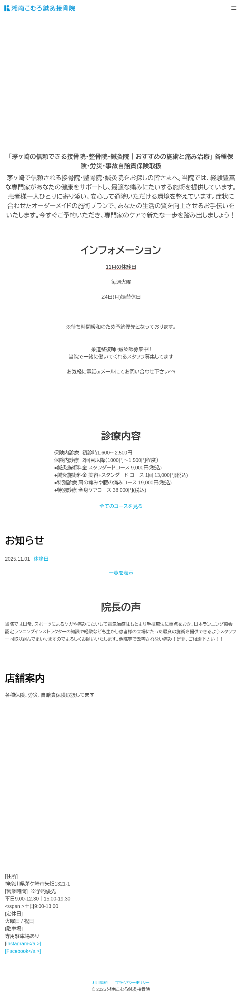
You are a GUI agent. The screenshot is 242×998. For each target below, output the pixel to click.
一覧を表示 (121, 573)
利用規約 (100, 983)
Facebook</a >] (23, 951)
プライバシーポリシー (132, 983)
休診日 (41, 559)
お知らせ (24, 540)
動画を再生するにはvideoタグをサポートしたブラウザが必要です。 (121, 76)
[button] (234, 8)
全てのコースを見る (121, 506)
